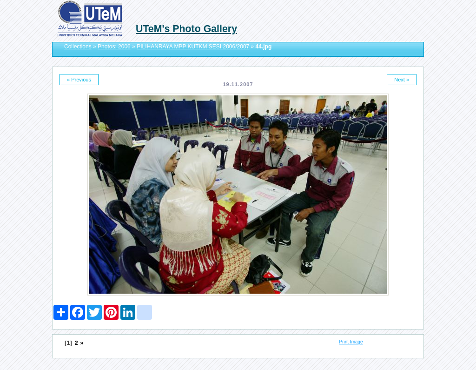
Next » (401, 79)
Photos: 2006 (114, 46)
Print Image (351, 341)
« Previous (79, 79)
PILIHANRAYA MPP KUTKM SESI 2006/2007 (193, 46)
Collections (78, 46)
